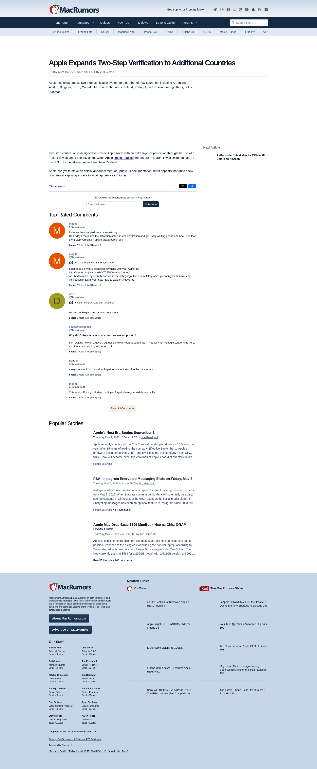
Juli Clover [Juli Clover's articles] (54, 661)
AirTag (169, 31)
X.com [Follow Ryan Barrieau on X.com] (92, 709)
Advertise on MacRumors (70, 629)
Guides (105, 22)
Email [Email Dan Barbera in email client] (52, 709)
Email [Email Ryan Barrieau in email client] (84, 709)
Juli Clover (107, 71)
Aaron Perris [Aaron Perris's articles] (88, 716)
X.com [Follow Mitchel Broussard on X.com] (59, 681)
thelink (73, 383)
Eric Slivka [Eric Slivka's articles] (87, 647)
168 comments (123, 560)
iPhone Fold (85, 31)
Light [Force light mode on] (117, 751)
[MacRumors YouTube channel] (247, 9)
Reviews (142, 22)
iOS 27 (105, 31)
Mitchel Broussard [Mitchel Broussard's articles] (58, 675)
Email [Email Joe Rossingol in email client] (84, 668)
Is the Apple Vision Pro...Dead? (165, 647)
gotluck (73, 360)
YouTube (140, 588)
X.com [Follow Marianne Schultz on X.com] (92, 695)
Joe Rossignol (149, 437)
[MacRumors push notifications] (253, 9)
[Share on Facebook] (192, 186)
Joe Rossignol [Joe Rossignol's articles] (89, 661)
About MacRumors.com (69, 618)
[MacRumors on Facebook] (228, 9)
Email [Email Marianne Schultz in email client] (84, 695)
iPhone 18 (188, 31)
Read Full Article (103, 463)
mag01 (73, 223)
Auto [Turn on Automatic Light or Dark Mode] (111, 751)
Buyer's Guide (165, 22)
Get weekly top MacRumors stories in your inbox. (122, 197)
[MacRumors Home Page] (74, 9)
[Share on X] (183, 186)
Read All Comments (122, 408)
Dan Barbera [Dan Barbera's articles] (55, 702)
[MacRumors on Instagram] (222, 9)
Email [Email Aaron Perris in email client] (84, 722)
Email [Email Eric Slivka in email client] (84, 654)
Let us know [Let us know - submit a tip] (196, 9)
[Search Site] (249, 22)
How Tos (123, 22)
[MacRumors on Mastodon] (240, 9)
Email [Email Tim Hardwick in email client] (84, 681)
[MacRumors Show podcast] (215, 9)
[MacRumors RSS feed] (260, 9)
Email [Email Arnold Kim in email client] (52, 654)
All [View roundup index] (265, 31)
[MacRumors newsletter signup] (266, 9)
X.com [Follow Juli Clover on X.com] (59, 668)
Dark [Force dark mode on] (124, 751)
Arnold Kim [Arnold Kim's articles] (55, 647)
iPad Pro (250, 31)
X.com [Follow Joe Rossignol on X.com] (92, 668)
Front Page (60, 22)
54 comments (123, 509)
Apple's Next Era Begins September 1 (124, 433)
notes (188, 87)
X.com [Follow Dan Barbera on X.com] (59, 709)
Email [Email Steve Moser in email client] (52, 722)
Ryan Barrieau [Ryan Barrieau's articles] (89, 702)
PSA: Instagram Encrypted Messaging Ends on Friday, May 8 (142, 479)
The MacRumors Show (226, 588)
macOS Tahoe (228, 31)
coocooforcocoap (80, 326)
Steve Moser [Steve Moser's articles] (55, 716)
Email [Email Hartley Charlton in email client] (52, 695)
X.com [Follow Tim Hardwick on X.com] (92, 681)
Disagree (95, 245)
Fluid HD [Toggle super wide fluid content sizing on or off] (101, 751)
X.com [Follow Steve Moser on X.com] (59, 722)
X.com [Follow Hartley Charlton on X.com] (59, 695)
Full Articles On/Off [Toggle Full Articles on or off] (78, 751)
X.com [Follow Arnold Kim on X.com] (59, 654)
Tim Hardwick (147, 483)
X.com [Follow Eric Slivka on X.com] (92, 654)
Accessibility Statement (60, 745)
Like (87, 245)
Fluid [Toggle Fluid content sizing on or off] (93, 751)
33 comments (57, 186)
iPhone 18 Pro (61, 31)
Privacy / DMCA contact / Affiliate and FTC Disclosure (75, 739)
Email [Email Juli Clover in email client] (52, 668)
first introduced (124, 157)
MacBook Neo (126, 31)
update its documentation (135, 171)
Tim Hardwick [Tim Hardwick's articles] (89, 675)
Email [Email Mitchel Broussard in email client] (52, 681)
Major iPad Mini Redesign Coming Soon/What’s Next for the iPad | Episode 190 (243, 670)
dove (72, 294)
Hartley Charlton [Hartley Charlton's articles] (57, 688)
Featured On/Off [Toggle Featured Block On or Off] (58, 751)
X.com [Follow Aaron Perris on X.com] (92, 722)
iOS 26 (207, 31)
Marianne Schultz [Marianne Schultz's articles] (91, 688)
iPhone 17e (150, 31)
